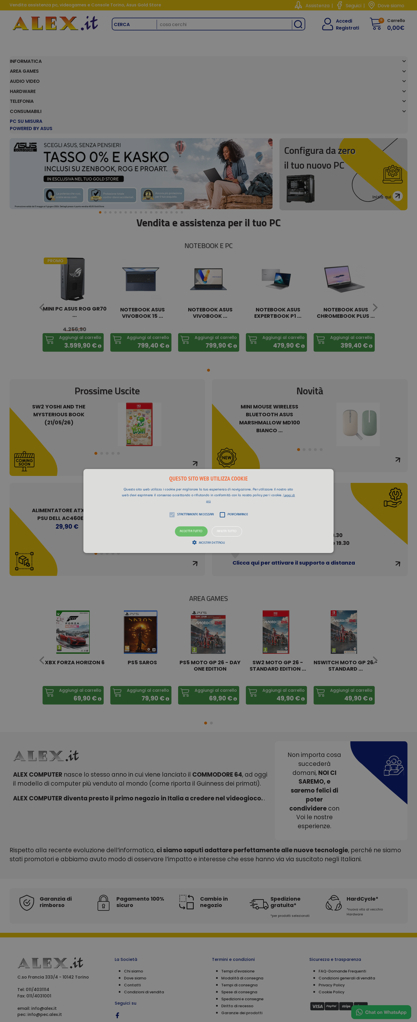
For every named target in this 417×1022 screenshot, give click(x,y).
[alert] (208, 511)
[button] (208, 511)
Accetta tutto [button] (191, 531)
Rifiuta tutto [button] (227, 531)
